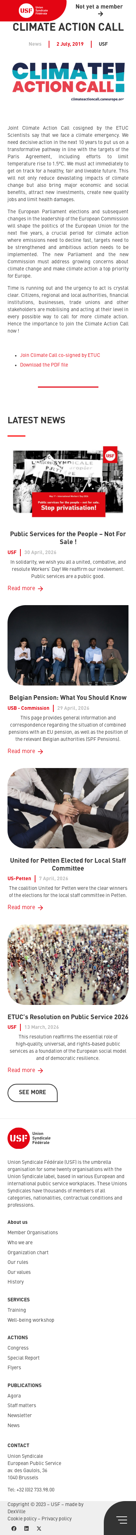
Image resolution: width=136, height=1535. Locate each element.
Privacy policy (57, 1518)
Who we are (20, 1242)
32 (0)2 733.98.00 (36, 1489)
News (14, 1425)
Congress (18, 1348)
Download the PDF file (44, 365)
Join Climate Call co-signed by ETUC (60, 355)
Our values (19, 1272)
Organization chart (28, 1252)
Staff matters (22, 1405)
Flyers (14, 1367)
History (16, 1282)
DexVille (16, 1511)
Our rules (18, 1262)
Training (17, 1310)
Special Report (24, 1358)
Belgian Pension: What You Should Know (68, 698)
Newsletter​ (20, 1415)
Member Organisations (33, 1232)
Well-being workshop (31, 1320)
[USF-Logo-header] (33, 10)
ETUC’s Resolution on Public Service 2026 (68, 1017)
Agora (14, 1396)
